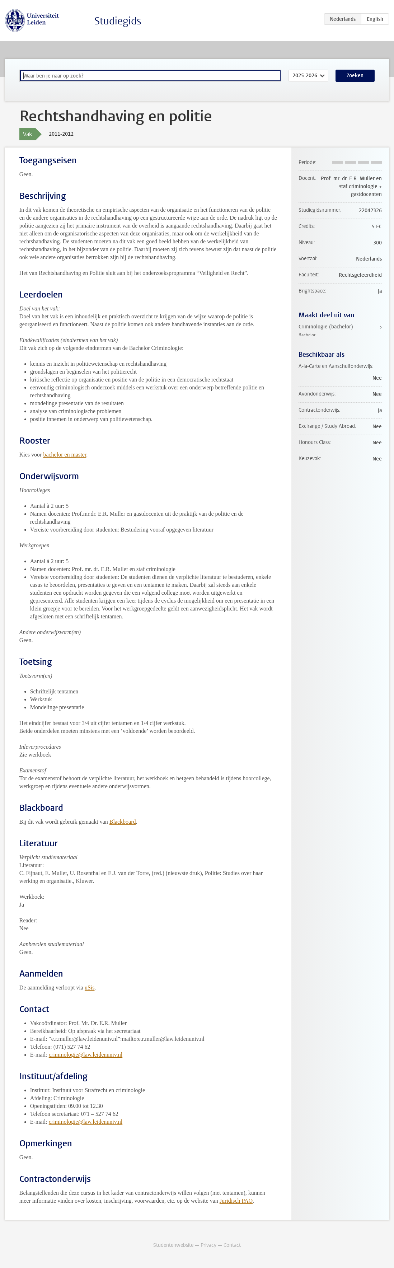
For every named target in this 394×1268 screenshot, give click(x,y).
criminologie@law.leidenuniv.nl (86, 1055)
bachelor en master (64, 454)
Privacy (208, 1245)
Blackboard (122, 822)
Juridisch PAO (236, 1201)
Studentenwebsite (173, 1245)
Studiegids (117, 21)
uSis (90, 987)
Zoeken (355, 75)
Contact (232, 1245)
